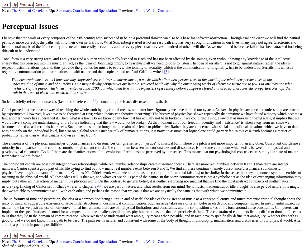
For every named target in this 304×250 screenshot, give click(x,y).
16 (165, 72)
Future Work (145, 11)
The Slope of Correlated (30, 11)
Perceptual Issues (30, 26)
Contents (164, 11)
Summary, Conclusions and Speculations (87, 11)
